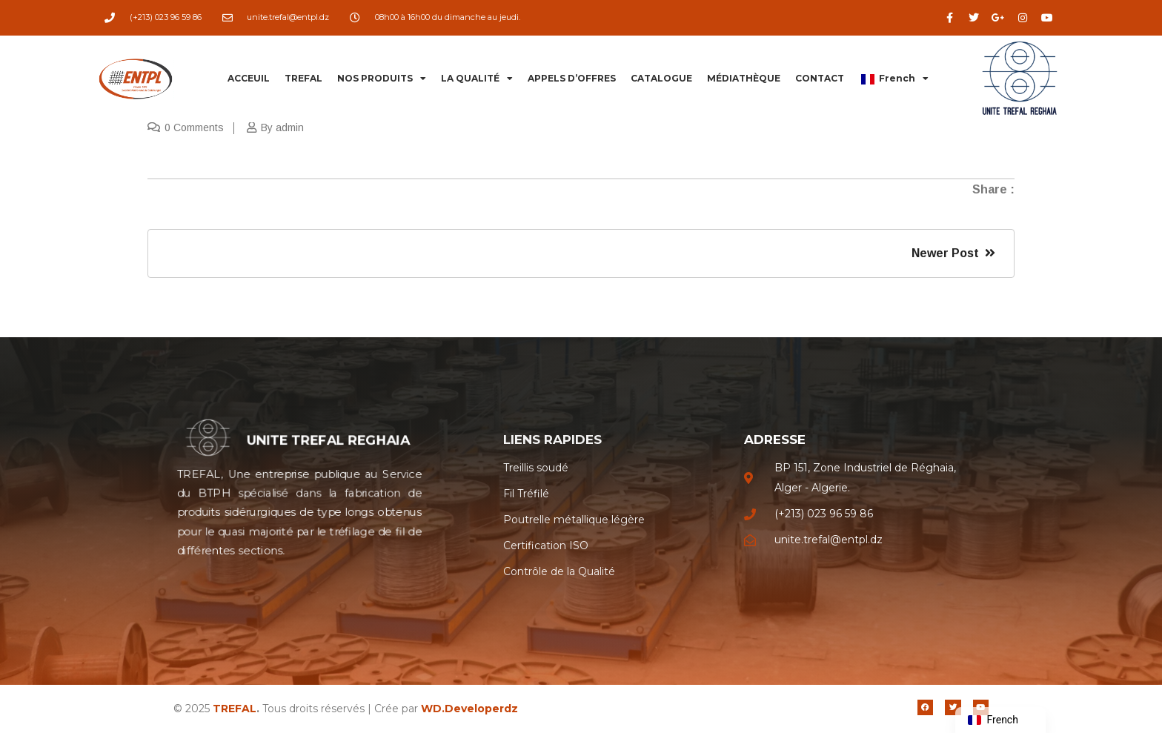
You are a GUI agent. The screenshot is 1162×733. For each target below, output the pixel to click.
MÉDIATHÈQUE (743, 78)
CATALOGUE (661, 78)
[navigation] (1000, 720)
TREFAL (303, 78)
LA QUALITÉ (477, 78)
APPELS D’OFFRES (572, 78)
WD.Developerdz (469, 708)
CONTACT (819, 78)
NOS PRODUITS (381, 78)
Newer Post (953, 253)
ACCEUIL (249, 78)
